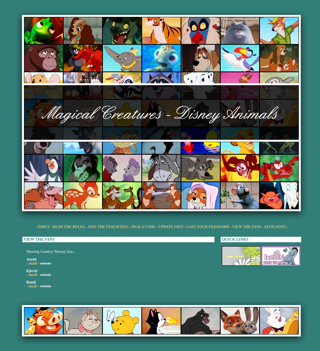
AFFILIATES (275, 227)
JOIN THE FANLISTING (108, 227)
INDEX (44, 227)
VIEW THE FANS (246, 227)
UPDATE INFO (172, 227)
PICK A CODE (143, 227)
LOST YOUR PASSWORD (208, 227)
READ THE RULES (69, 227)
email (32, 263)
